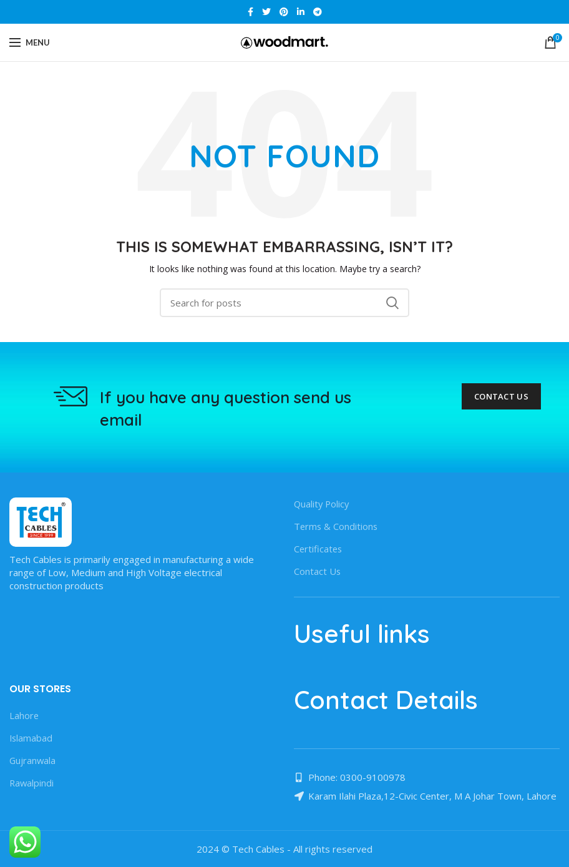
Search (392, 302)
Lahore (24, 715)
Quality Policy (322, 503)
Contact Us (501, 396)
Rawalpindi (32, 782)
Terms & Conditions (336, 526)
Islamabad (31, 738)
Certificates (319, 548)
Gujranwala (33, 760)
